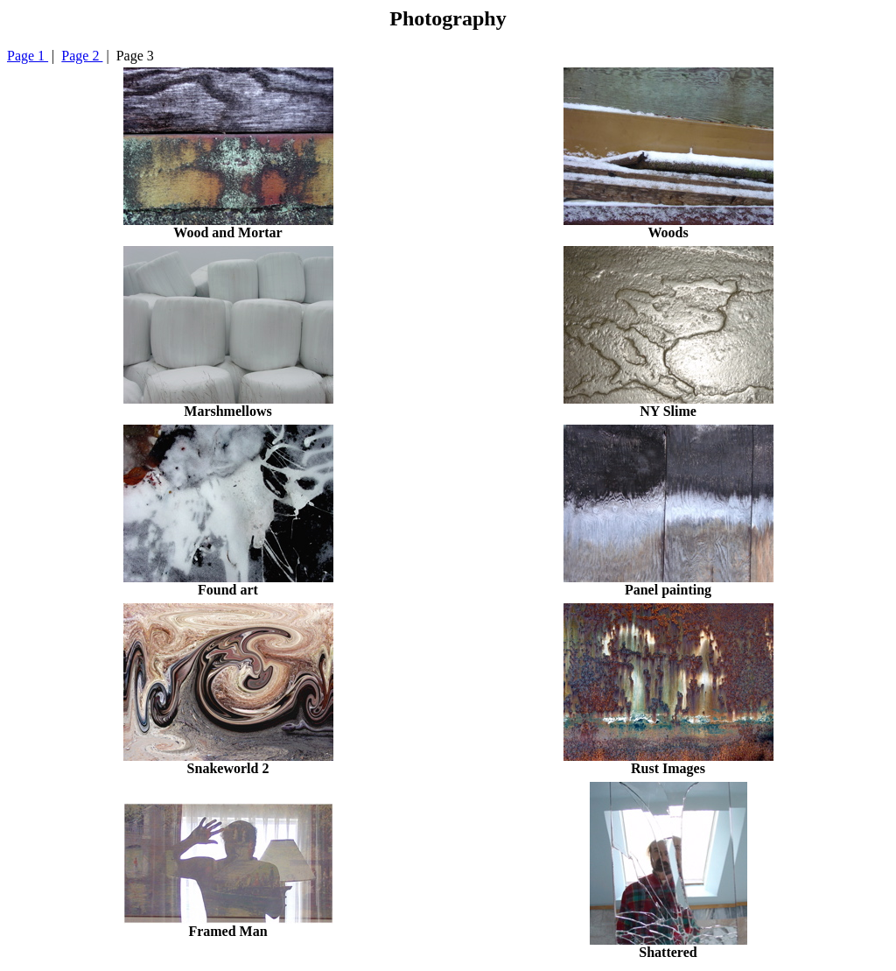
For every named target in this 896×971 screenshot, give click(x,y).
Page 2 (81, 55)
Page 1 (27, 55)
